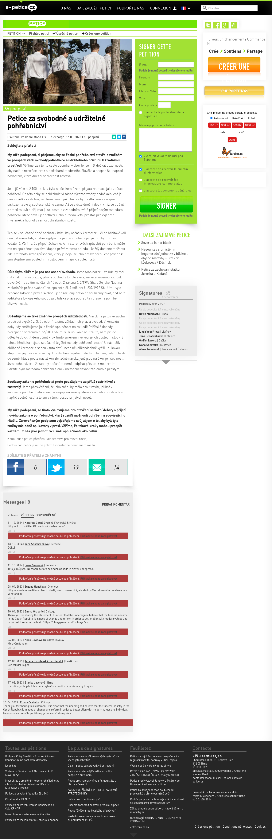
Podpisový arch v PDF (152, 303)
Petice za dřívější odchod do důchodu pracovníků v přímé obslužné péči (152, 791)
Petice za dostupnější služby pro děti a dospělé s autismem (90, 773)
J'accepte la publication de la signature (164, 114)
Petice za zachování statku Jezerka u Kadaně (160, 271)
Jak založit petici (94, 7)
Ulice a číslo (147, 91)
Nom (142, 84)
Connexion (160, 7)
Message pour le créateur (157, 125)
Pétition (14, 33)
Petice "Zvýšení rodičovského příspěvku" (92, 810)
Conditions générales (237, 826)
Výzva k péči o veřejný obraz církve (150, 765)
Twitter (119, 137)
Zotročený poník (139, 827)
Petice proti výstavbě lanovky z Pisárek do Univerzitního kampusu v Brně (155, 782)
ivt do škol (11, 765)
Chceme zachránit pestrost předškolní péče (93, 805)
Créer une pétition (98, 33)
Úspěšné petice (67, 33)
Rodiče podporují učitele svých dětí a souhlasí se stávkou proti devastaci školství (157, 800)
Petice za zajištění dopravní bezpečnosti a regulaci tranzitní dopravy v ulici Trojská (154, 758)
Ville (142, 98)
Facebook (124, 137)
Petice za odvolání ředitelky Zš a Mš (26, 793)
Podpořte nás (130, 7)
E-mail (143, 64)
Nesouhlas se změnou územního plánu (28, 814)
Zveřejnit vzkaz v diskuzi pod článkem (163, 157)
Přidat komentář (116, 504)
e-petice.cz (21, 8)
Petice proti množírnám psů (84, 799)
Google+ (225, 25)
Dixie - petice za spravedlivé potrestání (91, 765)
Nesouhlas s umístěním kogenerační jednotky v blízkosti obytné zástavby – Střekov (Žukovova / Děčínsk (165, 255)
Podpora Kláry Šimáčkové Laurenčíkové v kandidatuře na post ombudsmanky (30, 758)
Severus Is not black (156, 242)
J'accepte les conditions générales (167, 190)
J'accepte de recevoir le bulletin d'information (166, 170)
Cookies (260, 826)
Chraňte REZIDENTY (17, 799)
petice (103, 24)
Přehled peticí (39, 33)
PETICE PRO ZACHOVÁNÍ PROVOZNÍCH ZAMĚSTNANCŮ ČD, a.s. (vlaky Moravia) (154, 773)
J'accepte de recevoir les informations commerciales (163, 181)
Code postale (148, 105)
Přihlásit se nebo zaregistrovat (98, 722)
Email (114, 137)
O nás (66, 7)
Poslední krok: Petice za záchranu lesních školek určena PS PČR (92, 817)
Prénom (144, 77)
